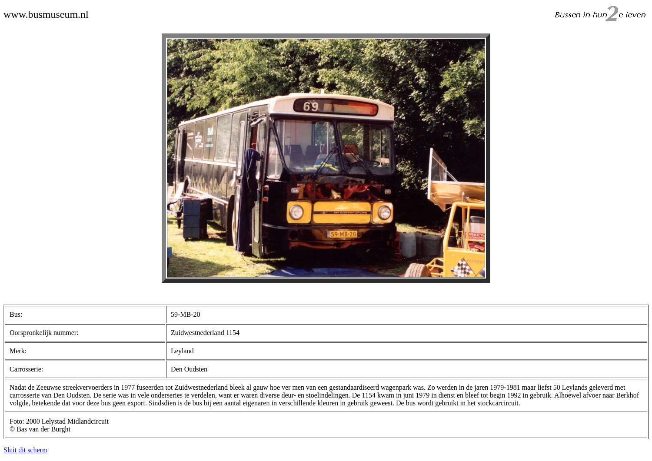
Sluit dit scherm (25, 450)
